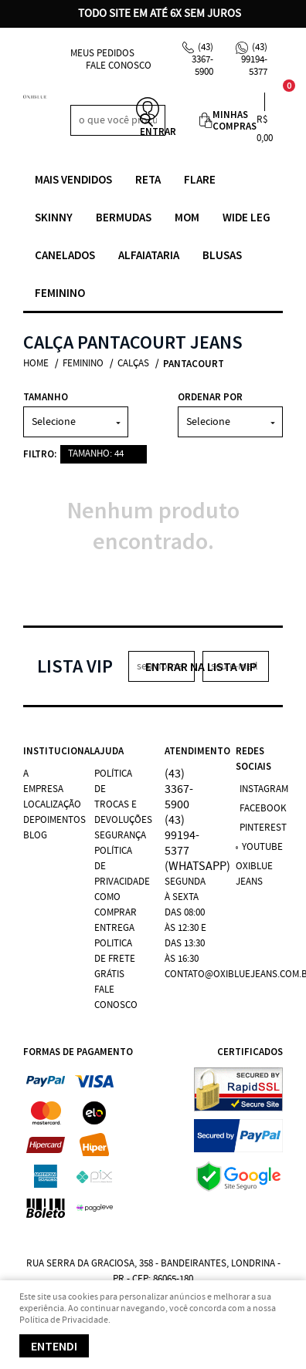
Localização (52, 804)
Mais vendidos (73, 179)
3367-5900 (202, 60)
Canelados (65, 255)
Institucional (47, 750)
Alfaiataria (148, 255)
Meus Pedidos (102, 53)
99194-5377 (254, 60)
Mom (187, 217)
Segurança (120, 835)
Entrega (114, 928)
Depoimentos (54, 820)
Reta (148, 179)
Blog (35, 835)
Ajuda (109, 750)
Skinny (54, 217)
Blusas (222, 255)
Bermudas (123, 217)
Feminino (60, 292)
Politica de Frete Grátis (114, 959)
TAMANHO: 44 (96, 453)
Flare (200, 179)
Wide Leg (246, 217)
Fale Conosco (118, 65)
